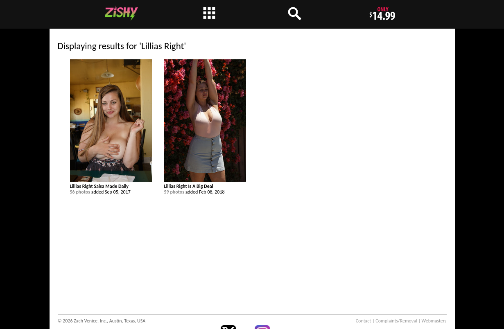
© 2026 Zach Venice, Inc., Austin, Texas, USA (102, 321)
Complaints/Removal (396, 321)
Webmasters (434, 321)
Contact (363, 321)
